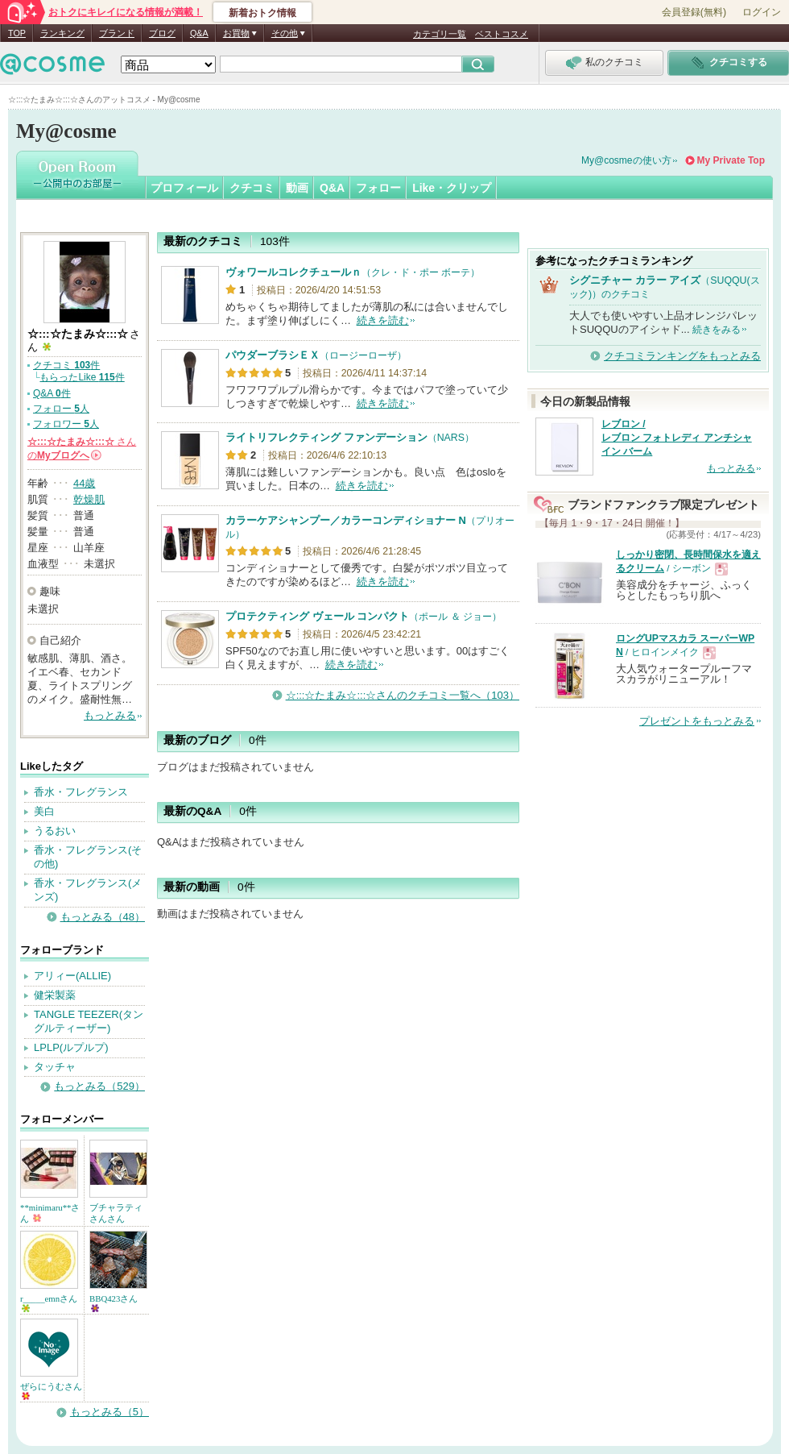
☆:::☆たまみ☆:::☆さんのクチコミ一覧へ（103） (402, 695)
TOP (17, 33)
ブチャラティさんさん (116, 1213)
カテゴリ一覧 (439, 34)
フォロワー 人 (66, 424)
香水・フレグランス (81, 792)
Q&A (199, 33)
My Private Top (731, 160)
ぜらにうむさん (51, 1390)
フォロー (378, 187)
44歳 (84, 483)
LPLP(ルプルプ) (71, 1047)
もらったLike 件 (81, 377)
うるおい (55, 831)
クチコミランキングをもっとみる (682, 356)
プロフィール (184, 187)
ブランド (116, 33)
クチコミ (252, 187)
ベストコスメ (501, 34)
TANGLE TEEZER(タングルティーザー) (88, 1021)
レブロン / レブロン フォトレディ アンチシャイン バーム (676, 437)
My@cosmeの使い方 (626, 160)
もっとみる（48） (102, 917)
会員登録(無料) (694, 12)
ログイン (761, 12)
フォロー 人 (61, 408)
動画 (297, 187)
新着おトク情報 (262, 13)
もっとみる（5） (109, 1412)
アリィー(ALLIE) (72, 976)
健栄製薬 (55, 995)
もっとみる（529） (99, 1086)
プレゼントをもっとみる (696, 721)
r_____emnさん (48, 1303)
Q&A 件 (52, 393)
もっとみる (110, 715)
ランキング (62, 33)
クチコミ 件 (66, 365)
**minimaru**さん (50, 1213)
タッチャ (55, 1067)
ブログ (162, 33)
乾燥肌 (89, 499)
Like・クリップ (451, 187)
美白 (44, 811)
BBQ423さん (113, 1303)
